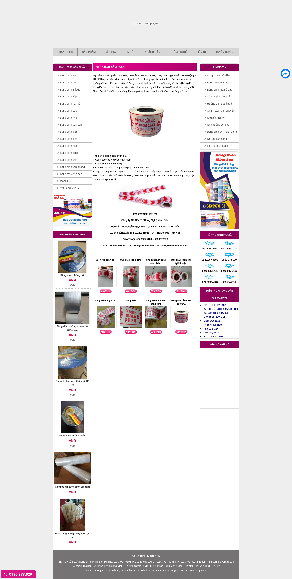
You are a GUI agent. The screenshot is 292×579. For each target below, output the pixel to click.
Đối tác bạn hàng (217, 138)
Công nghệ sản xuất (219, 96)
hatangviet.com (102, 570)
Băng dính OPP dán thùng (222, 131)
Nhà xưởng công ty (218, 124)
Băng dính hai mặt (70, 103)
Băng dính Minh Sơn (219, 82)
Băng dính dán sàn (71, 124)
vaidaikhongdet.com (174, 570)
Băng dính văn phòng (72, 166)
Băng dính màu (69, 145)
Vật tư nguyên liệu (70, 187)
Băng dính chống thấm (72, 435)
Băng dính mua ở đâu (219, 89)
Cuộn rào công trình (130, 260)
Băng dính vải (68, 159)
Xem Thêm (105, 291)
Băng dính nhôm (69, 117)
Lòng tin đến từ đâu (218, 75)
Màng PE (65, 180)
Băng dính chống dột (72, 275)
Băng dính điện (68, 131)
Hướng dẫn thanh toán (220, 103)
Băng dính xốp (68, 96)
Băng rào (131, 300)
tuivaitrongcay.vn (197, 570)
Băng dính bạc (68, 110)
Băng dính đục (68, 82)
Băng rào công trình (105, 300)
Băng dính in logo (70, 89)
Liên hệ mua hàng (217, 145)
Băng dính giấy (68, 138)
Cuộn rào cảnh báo (105, 260)
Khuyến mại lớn (216, 117)
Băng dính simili (69, 152)
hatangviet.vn (151, 570)
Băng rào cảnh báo (71, 174)
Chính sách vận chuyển (220, 110)
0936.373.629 (18, 574)
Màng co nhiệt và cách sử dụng (72, 486)
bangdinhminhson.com (127, 570)
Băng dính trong (69, 75)
